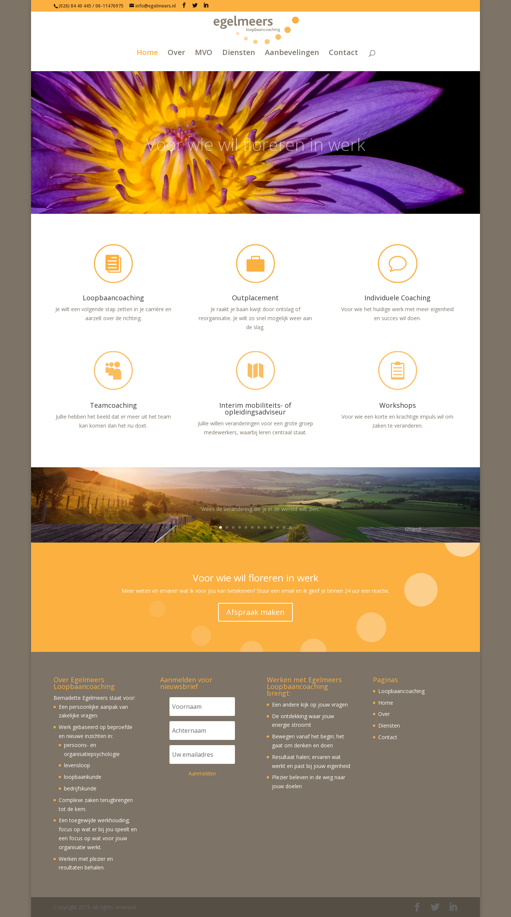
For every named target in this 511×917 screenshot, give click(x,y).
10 (277, 527)
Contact (343, 53)
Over (176, 53)
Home (147, 53)
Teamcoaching (113, 405)
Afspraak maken (255, 612)
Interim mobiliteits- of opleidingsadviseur (255, 408)
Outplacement (255, 297)
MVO (203, 53)
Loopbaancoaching (113, 297)
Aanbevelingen (292, 53)
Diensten (238, 53)
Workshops (397, 405)
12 (290, 527)
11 (284, 527)
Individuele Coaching (397, 297)
